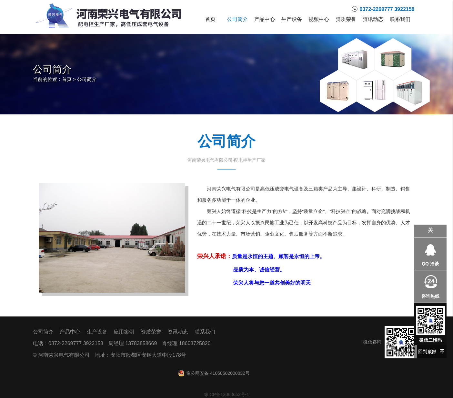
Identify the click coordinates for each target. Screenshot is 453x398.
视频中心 (318, 19)
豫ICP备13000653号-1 (226, 394)
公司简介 (237, 19)
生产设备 (291, 19)
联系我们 (400, 19)
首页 (210, 19)
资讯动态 (373, 19)
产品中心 (264, 19)
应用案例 (124, 332)
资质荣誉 (345, 19)
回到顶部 (427, 351)
